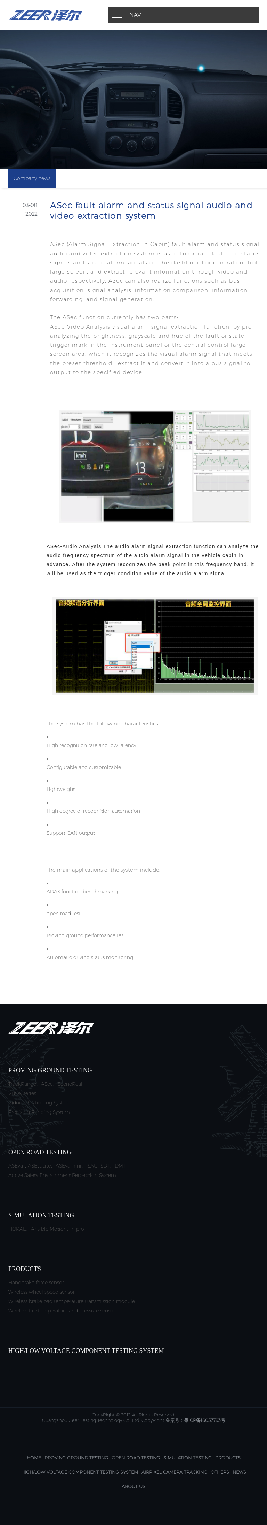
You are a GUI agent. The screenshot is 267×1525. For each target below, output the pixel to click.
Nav (135, 14)
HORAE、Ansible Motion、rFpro (46, 1229)
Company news (32, 178)
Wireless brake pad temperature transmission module (71, 1301)
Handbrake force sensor (36, 1282)
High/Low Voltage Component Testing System (79, 1472)
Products (228, 1458)
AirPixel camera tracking (174, 1472)
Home (34, 1458)
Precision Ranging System (39, 1112)
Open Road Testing (136, 1458)
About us (133, 1486)
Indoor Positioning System (39, 1103)
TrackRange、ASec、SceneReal (45, 1084)
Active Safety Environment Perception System (62, 1175)
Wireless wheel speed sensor (41, 1292)
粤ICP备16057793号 (204, 1420)
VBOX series (22, 1093)
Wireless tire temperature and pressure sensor (61, 1311)
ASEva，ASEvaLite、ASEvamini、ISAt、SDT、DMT (67, 1166)
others (220, 1472)
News (239, 1472)
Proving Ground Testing (76, 1458)
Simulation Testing (187, 1458)
